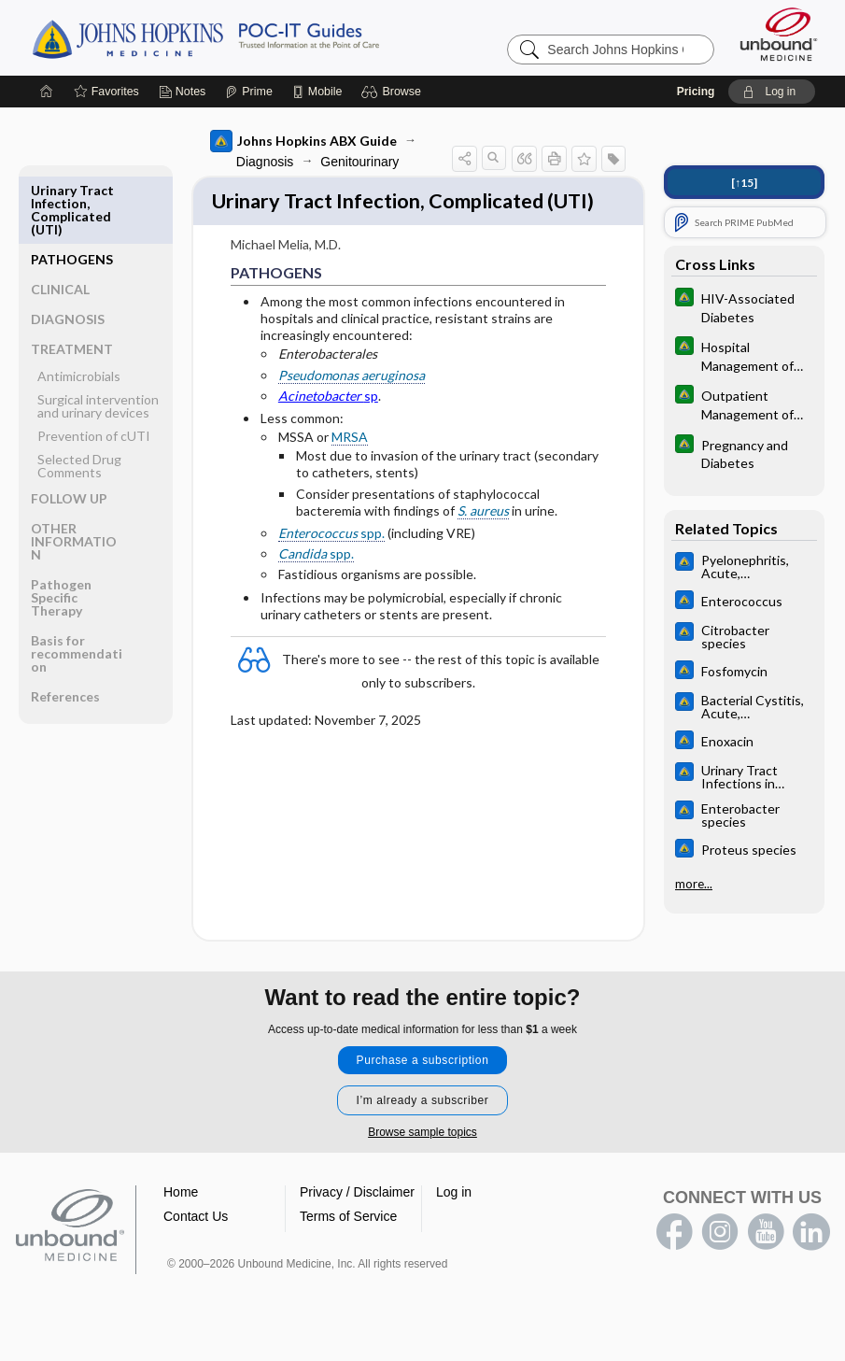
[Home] (46, 91)
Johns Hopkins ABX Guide (289, 141)
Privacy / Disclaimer (357, 1218)
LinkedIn (811, 1258)
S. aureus (401, 544)
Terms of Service (348, 1242)
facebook (674, 1258)
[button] (393, 91)
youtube (765, 1258)
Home (180, 1218)
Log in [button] (454, 1218)
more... (693, 883)
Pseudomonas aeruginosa (337, 409)
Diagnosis (250, 161)
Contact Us (195, 1242)
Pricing (696, 91)
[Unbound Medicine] (779, 34)
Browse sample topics (422, 1158)
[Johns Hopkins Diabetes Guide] (744, 306)
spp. (317, 567)
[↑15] (744, 183)
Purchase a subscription (423, 1086)
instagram (720, 1258)
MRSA (335, 471)
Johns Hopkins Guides (263, 37)
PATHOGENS (68, 196)
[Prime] (248, 91)
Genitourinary (346, 161)
